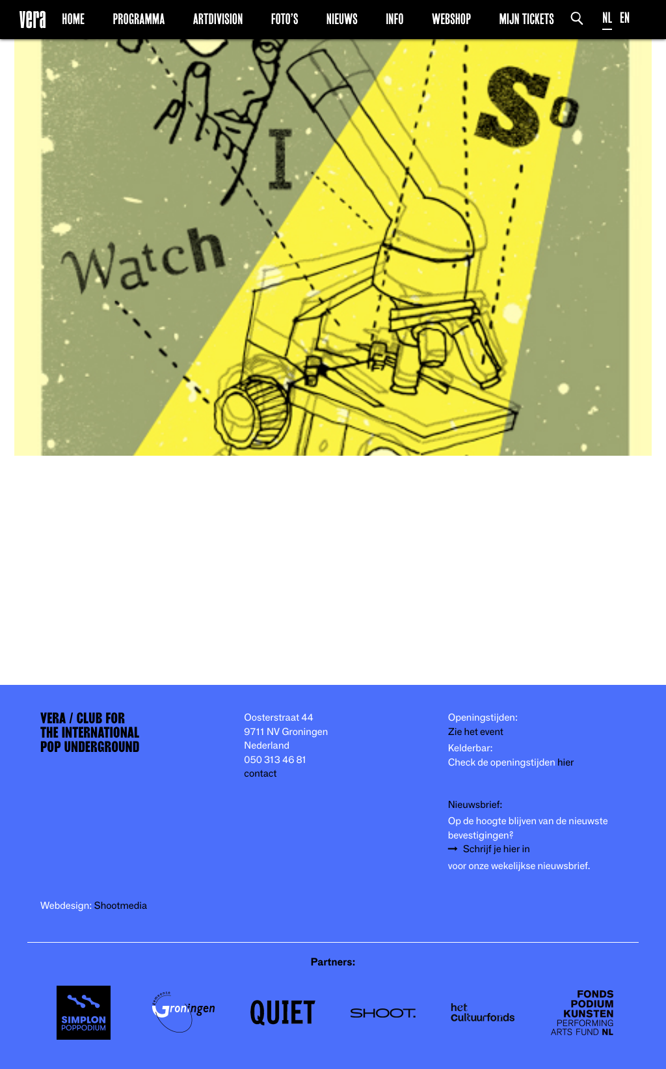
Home (73, 18)
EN (625, 18)
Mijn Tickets (526, 18)
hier (565, 763)
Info (394, 18)
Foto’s (285, 18)
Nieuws (342, 18)
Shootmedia (121, 906)
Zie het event (475, 732)
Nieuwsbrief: (475, 805)
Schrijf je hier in (496, 849)
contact (260, 774)
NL (607, 18)
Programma (139, 18)
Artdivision (218, 18)
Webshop (451, 18)
